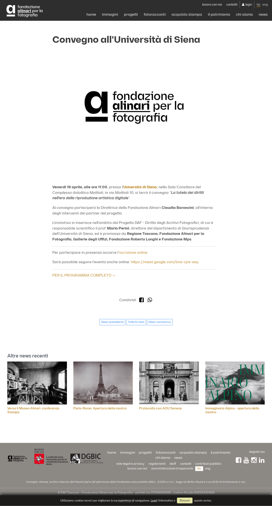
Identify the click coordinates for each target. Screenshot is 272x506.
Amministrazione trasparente (172, 468)
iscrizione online (133, 253)
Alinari (24, 11)
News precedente (112, 322)
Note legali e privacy (130, 464)
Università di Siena (140, 187)
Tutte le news (136, 322)
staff (172, 464)
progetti (131, 14)
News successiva (159, 322)
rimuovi (185, 500)
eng (265, 4)
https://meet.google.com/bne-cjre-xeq (164, 262)
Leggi (154, 500)
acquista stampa (187, 14)
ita (258, 4)
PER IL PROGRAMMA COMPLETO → (83, 275)
